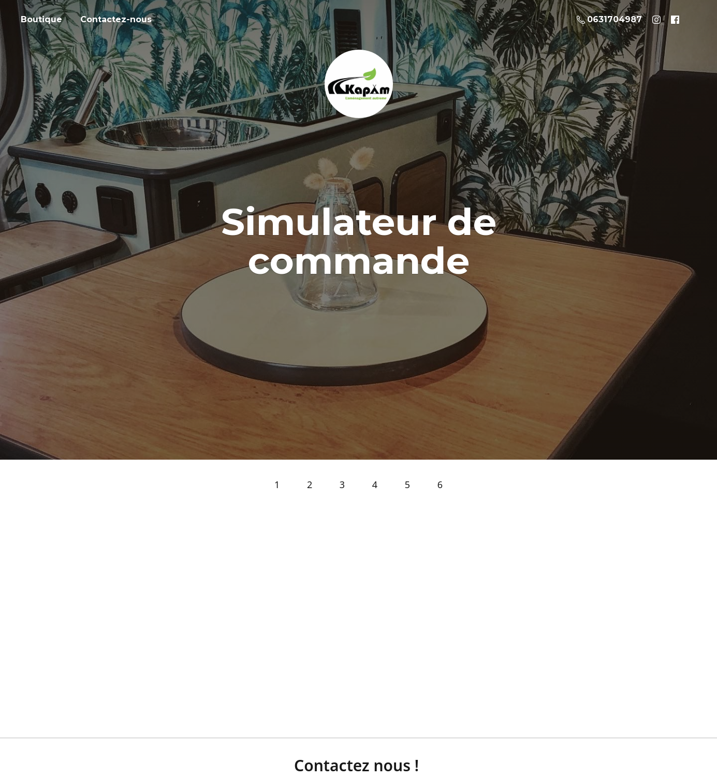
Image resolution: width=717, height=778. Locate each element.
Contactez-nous (116, 19)
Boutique (41, 19)
